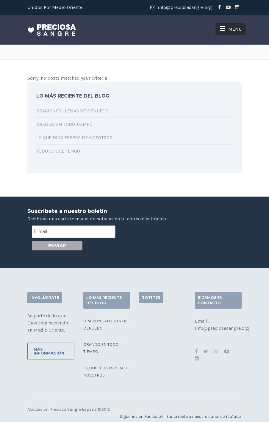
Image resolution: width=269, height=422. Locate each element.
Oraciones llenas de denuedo (72, 111)
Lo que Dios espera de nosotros (74, 137)
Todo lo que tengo (58, 151)
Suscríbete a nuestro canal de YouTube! (204, 416)
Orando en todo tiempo (64, 124)
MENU (231, 28)
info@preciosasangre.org (181, 7)
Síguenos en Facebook (141, 416)
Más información (49, 351)
